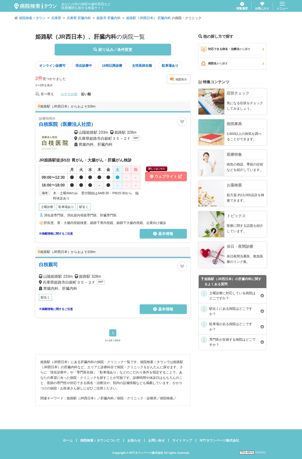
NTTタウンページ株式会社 (219, 440)
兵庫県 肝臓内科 (79, 18)
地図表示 (178, 79)
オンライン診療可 (52, 65)
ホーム (68, 440)
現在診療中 (84, 65)
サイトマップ (182, 440)
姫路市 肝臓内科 (108, 18)
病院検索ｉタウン (32, 18)
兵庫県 (56, 18)
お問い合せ (156, 440)
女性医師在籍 (142, 65)
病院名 (232, 63)
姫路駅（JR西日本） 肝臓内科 (148, 18)
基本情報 (163, 234)
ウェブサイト (164, 175)
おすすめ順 (69, 94)
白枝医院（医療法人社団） (67, 124)
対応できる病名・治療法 (232, 49)
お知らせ (134, 440)
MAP (136, 138)
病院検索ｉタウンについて (100, 440)
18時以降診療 (112, 65)
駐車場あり (170, 65)
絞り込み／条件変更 (112, 50)
